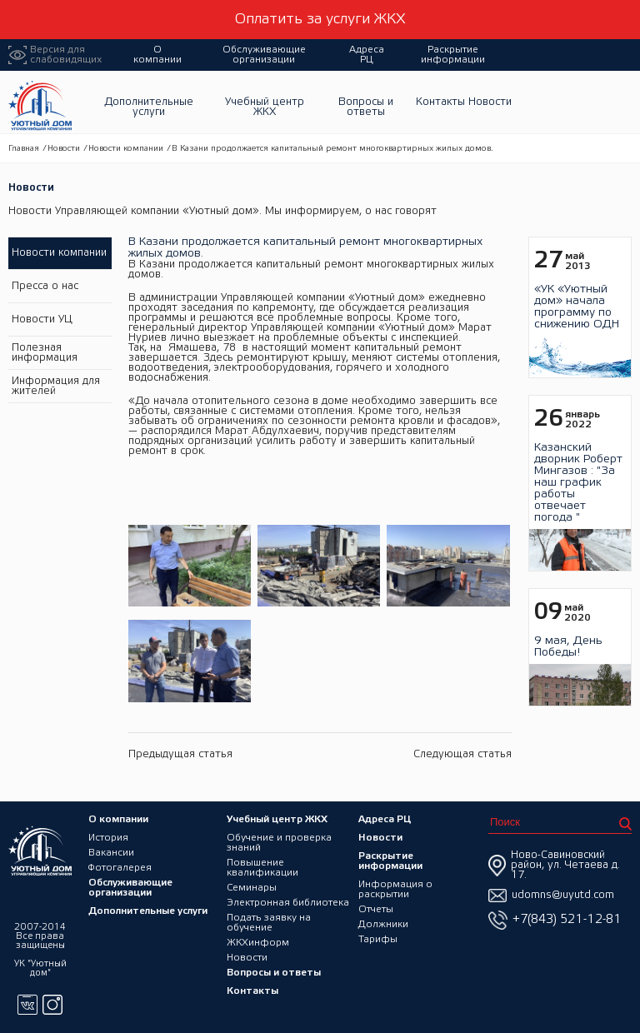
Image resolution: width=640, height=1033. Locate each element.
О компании (157, 54)
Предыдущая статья (180, 754)
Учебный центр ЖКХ (264, 107)
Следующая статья (462, 754)
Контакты (440, 102)
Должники (383, 924)
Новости (490, 102)
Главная (23, 148)
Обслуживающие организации (264, 54)
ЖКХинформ (258, 942)
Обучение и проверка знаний (279, 842)
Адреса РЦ (366, 54)
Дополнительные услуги (148, 107)
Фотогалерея (120, 867)
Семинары (252, 887)
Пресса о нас (45, 286)
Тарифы (378, 939)
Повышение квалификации (262, 867)
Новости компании (125, 148)
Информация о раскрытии (395, 889)
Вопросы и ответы (365, 107)
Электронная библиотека (288, 902)
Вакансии (111, 852)
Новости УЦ (42, 319)
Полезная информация (45, 352)
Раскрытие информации (453, 54)
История (108, 837)
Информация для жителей (56, 386)
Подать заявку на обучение (269, 922)
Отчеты (375, 909)
